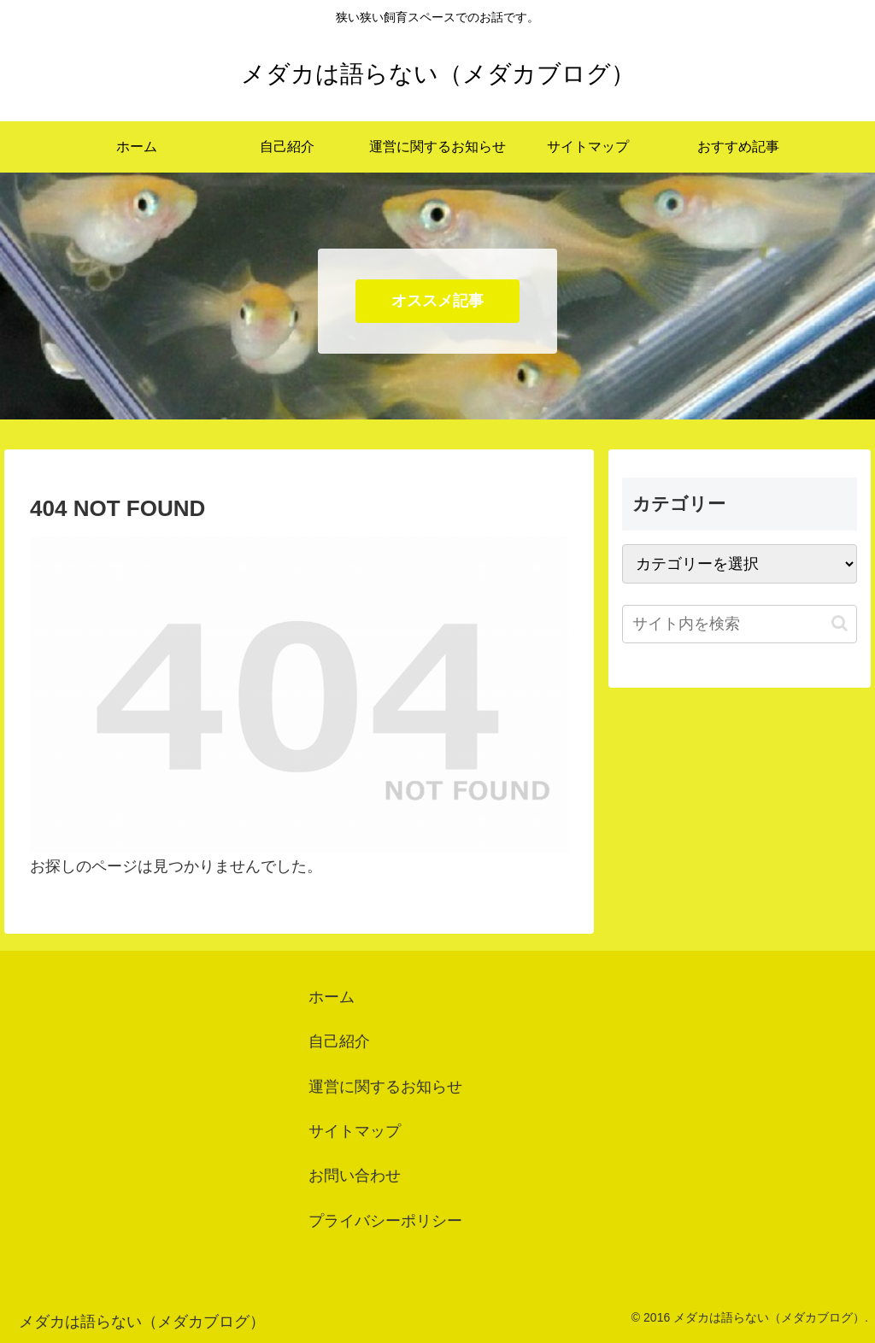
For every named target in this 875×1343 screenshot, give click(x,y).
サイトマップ (354, 1131)
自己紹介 (339, 1041)
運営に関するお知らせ (385, 1086)
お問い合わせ (354, 1175)
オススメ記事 (437, 300)
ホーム (331, 997)
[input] (739, 624)
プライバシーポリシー (385, 1220)
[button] (839, 623)
